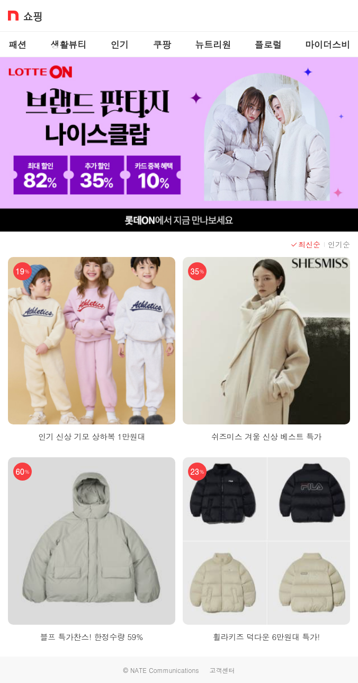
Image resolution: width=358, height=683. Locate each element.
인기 (120, 44)
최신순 (305, 244)
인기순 (339, 244)
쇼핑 (33, 15)
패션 (17, 44)
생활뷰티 (68, 44)
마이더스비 (327, 44)
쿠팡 (162, 44)
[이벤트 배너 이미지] (179, 144)
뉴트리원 (213, 44)
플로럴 (268, 44)
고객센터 (222, 670)
